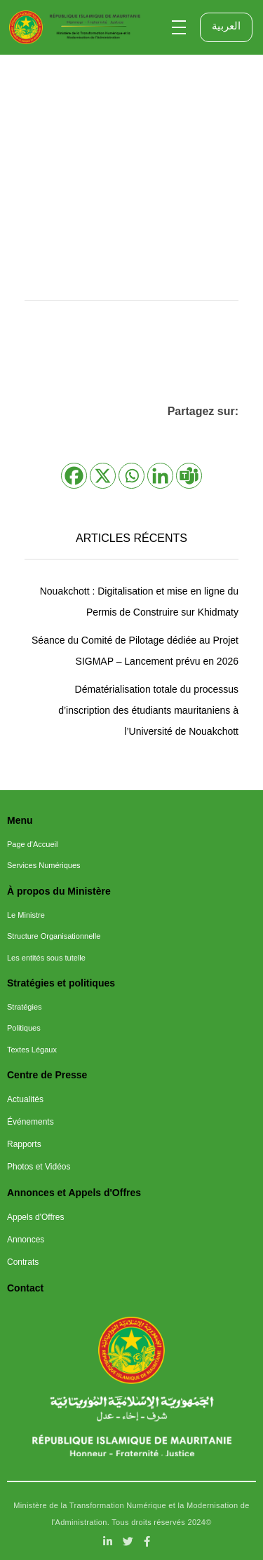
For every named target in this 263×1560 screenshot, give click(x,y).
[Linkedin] (160, 476)
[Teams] (189, 476)
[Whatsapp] (131, 476)
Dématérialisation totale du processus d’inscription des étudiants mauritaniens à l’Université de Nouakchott (148, 710)
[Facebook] (74, 476)
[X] (103, 476)
